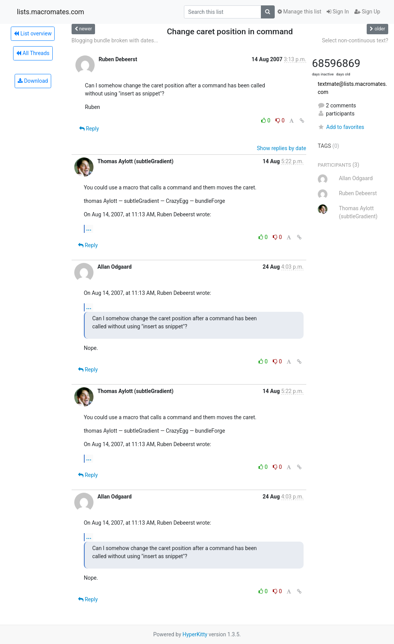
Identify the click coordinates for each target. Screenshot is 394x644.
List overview (33, 33)
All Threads (32, 53)
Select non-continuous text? (355, 40)
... (89, 228)
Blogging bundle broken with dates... (115, 40)
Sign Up (367, 11)
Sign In (338, 11)
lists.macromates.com (50, 12)
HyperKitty (194, 634)
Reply (89, 128)
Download (33, 81)
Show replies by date (281, 148)
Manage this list (299, 11)
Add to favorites (341, 127)
